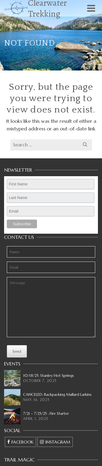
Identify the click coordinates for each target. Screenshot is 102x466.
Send (17, 351)
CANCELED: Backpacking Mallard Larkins (57, 394)
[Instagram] (55, 442)
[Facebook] (20, 442)
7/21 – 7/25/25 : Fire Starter (46, 413)
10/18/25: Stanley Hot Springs (48, 375)
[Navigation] (91, 8)
